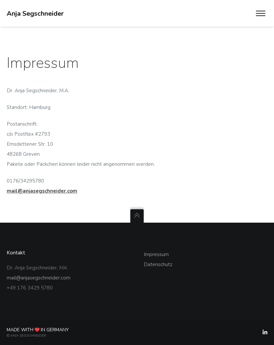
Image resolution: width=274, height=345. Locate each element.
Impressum (156, 254)
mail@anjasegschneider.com (42, 191)
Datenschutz (158, 264)
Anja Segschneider (35, 13)
